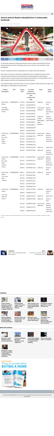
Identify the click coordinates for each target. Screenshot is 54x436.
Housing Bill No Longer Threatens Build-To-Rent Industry (20, 305)
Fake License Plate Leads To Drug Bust (46, 338)
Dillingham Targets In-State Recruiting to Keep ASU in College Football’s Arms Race (7, 353)
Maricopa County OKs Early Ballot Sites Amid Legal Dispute (33, 319)
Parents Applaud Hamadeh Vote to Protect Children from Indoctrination (7, 319)
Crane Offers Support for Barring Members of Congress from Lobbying (33, 340)
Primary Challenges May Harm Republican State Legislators (20, 340)
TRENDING (3, 293)
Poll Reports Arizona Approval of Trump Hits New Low (46, 305)
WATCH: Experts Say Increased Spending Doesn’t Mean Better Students (33, 305)
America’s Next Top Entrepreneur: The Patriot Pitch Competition (20, 319)
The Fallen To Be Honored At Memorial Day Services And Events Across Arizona (46, 320)
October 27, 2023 (6, 24)
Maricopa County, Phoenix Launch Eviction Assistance (7, 339)
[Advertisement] (14, 234)
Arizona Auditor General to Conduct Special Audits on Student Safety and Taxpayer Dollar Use (7, 306)
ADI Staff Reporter (16, 24)
